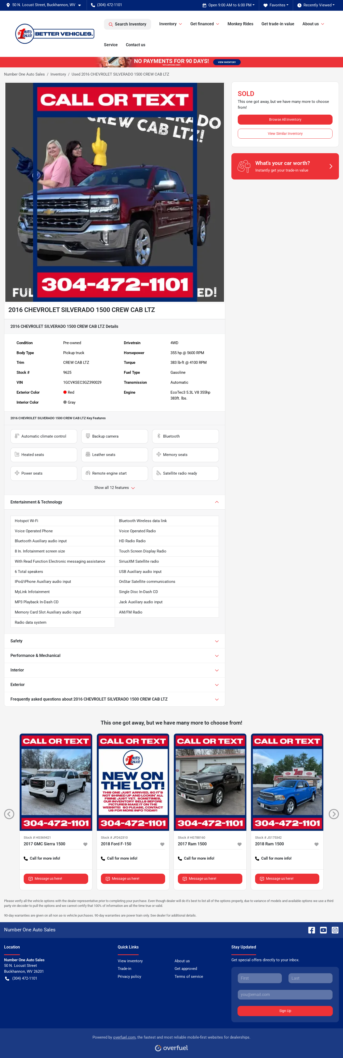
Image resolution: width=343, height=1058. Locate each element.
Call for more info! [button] (42, 858)
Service (111, 44)
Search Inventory (127, 24)
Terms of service (189, 976)
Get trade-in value (277, 23)
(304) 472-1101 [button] (106, 5)
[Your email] (285, 995)
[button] (45, 5)
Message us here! (45, 878)
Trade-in (124, 968)
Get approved (186, 968)
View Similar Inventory (285, 133)
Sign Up (285, 1011)
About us (182, 961)
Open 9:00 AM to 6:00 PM (227, 5)
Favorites (274, 5)
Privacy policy (129, 976)
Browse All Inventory (285, 119)
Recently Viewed (314, 5)
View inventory (130, 961)
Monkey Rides (240, 23)
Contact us (135, 44)
